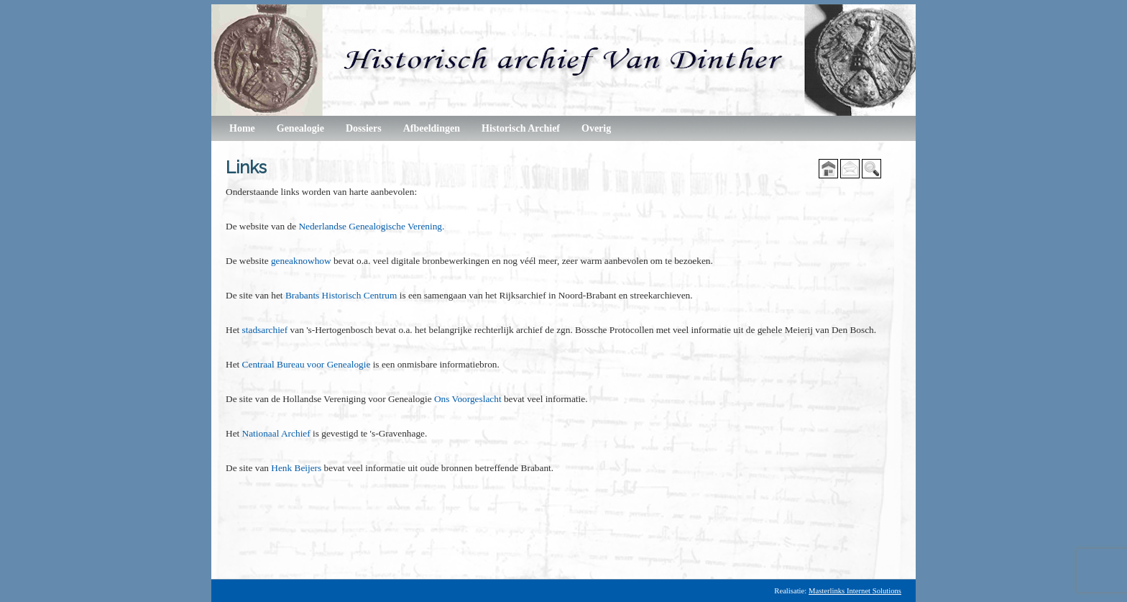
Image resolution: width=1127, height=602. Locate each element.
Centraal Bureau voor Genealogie (306, 364)
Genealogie (300, 128)
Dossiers (364, 128)
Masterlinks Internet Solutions (855, 591)
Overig (596, 128)
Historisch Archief (521, 128)
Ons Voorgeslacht (468, 398)
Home (242, 128)
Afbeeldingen (431, 128)
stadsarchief (265, 329)
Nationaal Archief (277, 433)
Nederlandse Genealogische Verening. (371, 226)
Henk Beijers (296, 467)
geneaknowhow (301, 260)
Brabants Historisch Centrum (341, 295)
